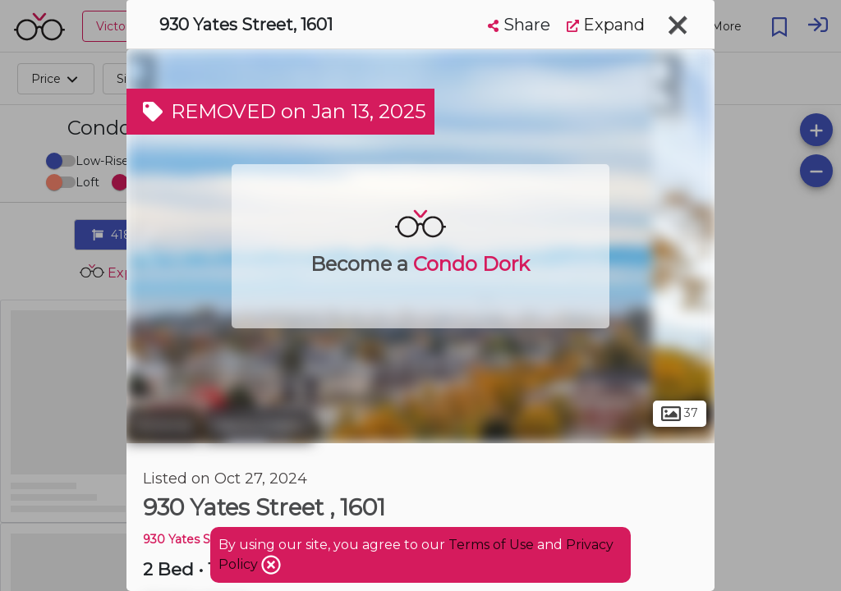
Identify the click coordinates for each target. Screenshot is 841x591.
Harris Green (258, 425)
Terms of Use (491, 544)
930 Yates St (179, 539)
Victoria (163, 425)
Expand (606, 24)
